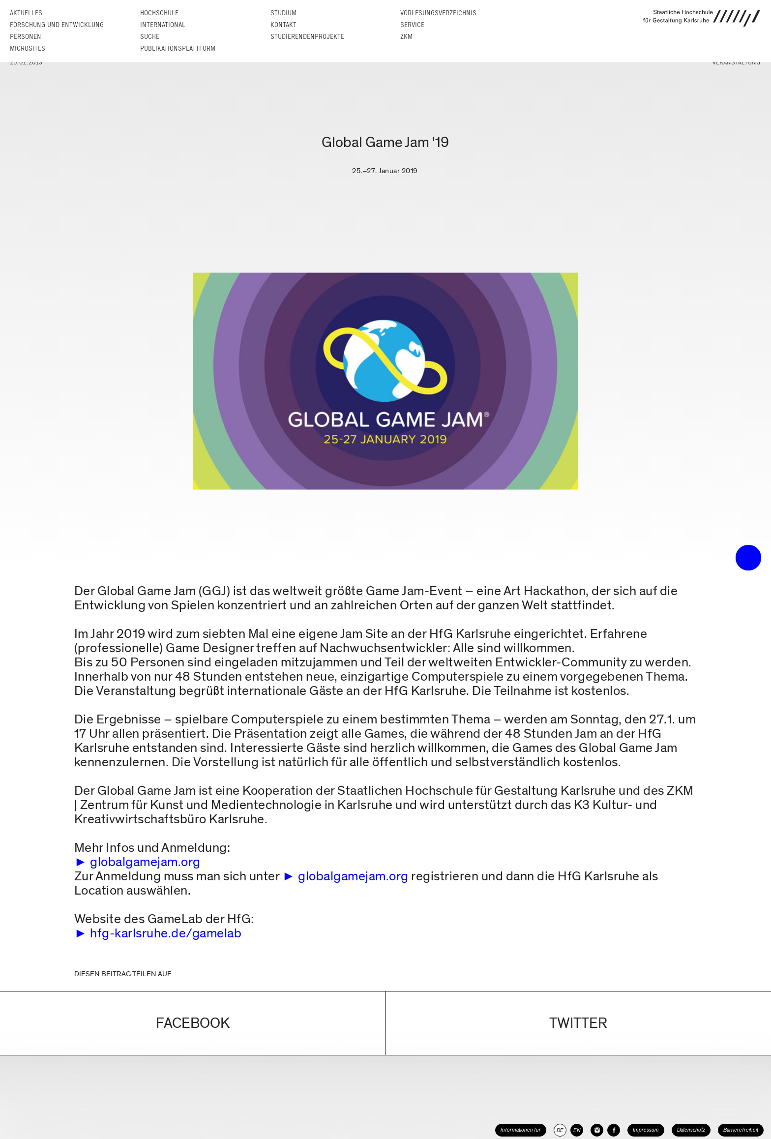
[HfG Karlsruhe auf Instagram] (597, 1130)
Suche (149, 36)
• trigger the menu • (748, 557)
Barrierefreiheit (740, 1130)
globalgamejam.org (145, 861)
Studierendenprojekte (307, 36)
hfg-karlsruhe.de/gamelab (165, 933)
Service (412, 25)
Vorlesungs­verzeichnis (438, 13)
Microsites (27, 48)
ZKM (406, 36)
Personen (25, 36)
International (162, 25)
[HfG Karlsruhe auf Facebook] (613, 1130)
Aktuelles (26, 13)
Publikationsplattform (177, 48)
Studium (283, 13)
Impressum (646, 1130)
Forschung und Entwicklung (57, 25)
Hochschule (159, 13)
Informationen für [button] (521, 1130)
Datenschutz (691, 1130)
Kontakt (283, 25)
